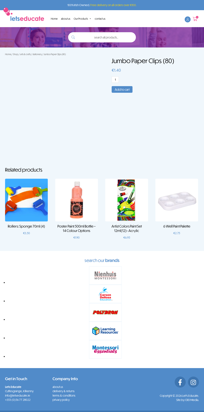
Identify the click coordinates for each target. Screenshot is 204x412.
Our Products (82, 18)
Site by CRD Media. (187, 400)
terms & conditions (64, 395)
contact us (100, 18)
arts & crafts (25, 54)
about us (65, 18)
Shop (15, 54)
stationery (37, 54)
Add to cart (122, 89)
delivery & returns (64, 391)
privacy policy (61, 399)
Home (54, 18)
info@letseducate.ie (17, 395)
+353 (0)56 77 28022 (17, 399)
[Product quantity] (115, 79)
